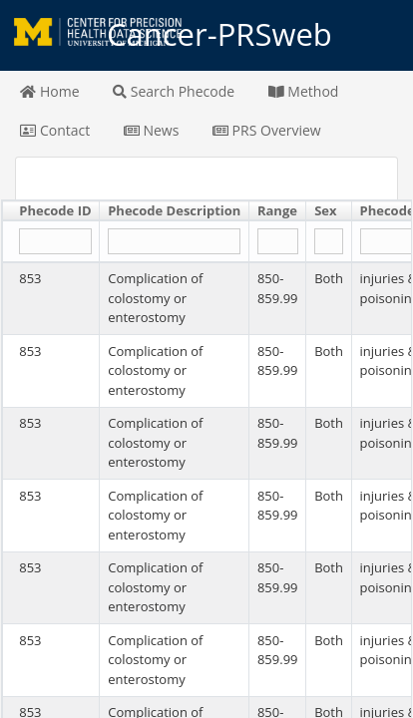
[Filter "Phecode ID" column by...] (55, 241)
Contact (55, 130)
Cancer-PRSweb (206, 35)
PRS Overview (266, 130)
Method (303, 91)
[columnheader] (51, 211)
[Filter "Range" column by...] (277, 241)
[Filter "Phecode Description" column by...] (174, 241)
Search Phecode (173, 91)
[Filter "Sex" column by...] (328, 241)
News (152, 130)
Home (49, 91)
